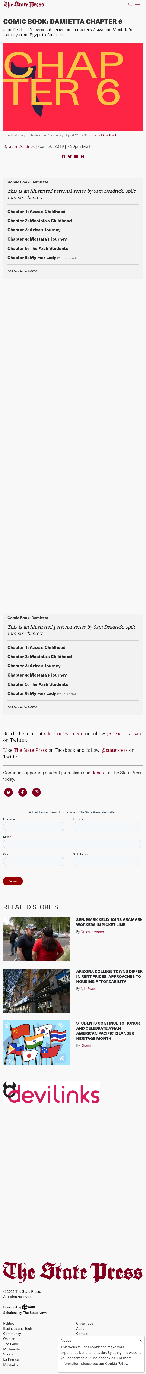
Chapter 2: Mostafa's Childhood (39, 220)
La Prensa (11, 1359)
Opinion (9, 1338)
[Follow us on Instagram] (36, 791)
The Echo (10, 1343)
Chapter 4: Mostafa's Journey (37, 239)
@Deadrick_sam (125, 733)
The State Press (30, 750)
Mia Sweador (91, 988)
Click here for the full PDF (22, 271)
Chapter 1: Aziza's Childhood (36, 211)
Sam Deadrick (104, 135)
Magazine (11, 1364)
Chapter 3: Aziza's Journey (34, 230)
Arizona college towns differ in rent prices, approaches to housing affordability (109, 976)
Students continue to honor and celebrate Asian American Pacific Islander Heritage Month (108, 1030)
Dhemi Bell (89, 1045)
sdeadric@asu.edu (64, 733)
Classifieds (84, 1323)
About (80, 1328)
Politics (9, 1323)
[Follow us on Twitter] (8, 791)
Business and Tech (17, 1328)
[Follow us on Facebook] (22, 791)
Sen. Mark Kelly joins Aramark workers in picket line (109, 922)
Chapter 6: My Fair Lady (31, 257)
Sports (8, 1353)
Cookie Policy (116, 1363)
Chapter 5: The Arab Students (37, 248)
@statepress (114, 750)
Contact (82, 1333)
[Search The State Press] (130, 4)
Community (12, 1333)
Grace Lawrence (93, 931)
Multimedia (12, 1348)
